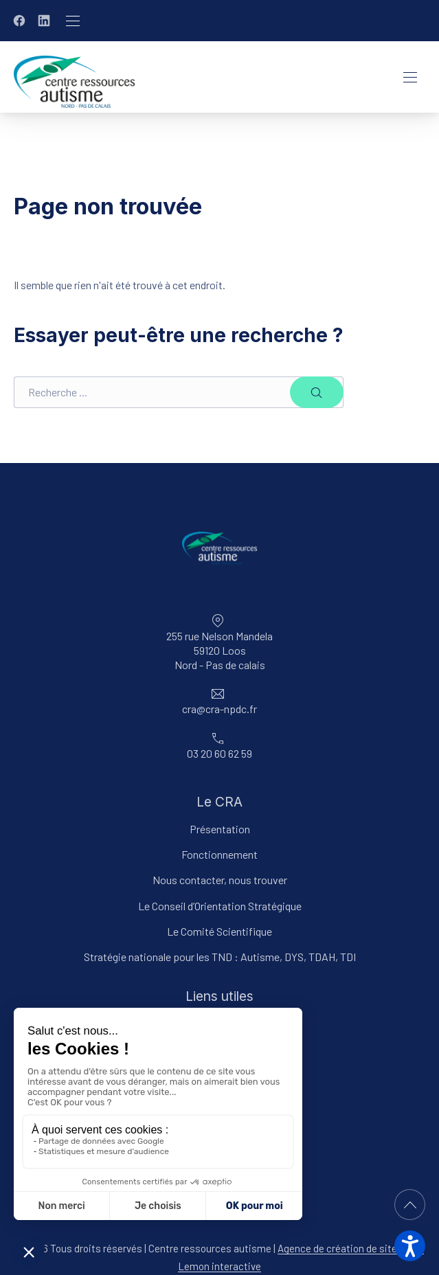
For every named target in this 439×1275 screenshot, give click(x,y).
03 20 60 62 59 (219, 753)
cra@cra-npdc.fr (219, 708)
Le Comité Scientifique (219, 931)
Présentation (220, 828)
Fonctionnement (219, 854)
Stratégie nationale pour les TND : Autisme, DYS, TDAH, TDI (220, 956)
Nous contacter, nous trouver (220, 879)
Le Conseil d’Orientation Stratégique (220, 905)
